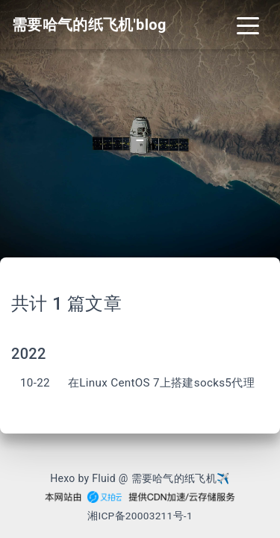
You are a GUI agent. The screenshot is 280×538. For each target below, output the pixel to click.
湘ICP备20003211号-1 (140, 516)
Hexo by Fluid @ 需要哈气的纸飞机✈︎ (140, 478)
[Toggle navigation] (248, 24)
